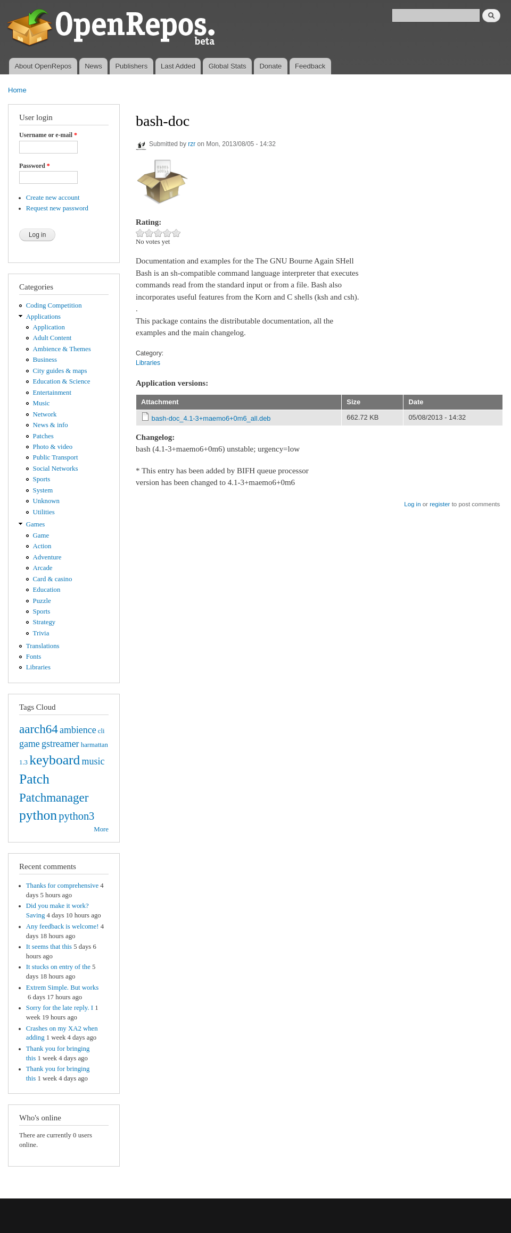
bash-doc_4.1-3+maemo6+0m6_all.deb (211, 418)
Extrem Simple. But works (62, 987)
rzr (191, 144)
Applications (43, 316)
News (93, 66)
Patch (34, 779)
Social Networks (55, 468)
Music (41, 403)
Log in (412, 504)
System (43, 490)
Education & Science (61, 381)
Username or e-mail (48, 135)
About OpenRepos (42, 66)
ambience (78, 730)
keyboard (54, 760)
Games (35, 524)
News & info (50, 425)
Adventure (47, 557)
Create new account (53, 197)
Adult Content (52, 338)
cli (101, 731)
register (440, 504)
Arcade (43, 568)
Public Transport (55, 457)
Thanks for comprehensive (62, 885)
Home (17, 90)
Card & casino (52, 579)
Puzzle (42, 601)
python (38, 815)
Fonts (33, 656)
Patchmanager (53, 797)
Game (41, 535)
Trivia (41, 633)
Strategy (44, 622)
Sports (42, 479)
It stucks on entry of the (58, 967)
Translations (43, 646)
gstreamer (60, 743)
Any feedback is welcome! (62, 926)
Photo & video (53, 446)
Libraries (38, 667)
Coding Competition (54, 305)
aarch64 (38, 729)
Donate (270, 66)
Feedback (310, 66)
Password (34, 165)
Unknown (46, 501)
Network (45, 414)
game (29, 743)
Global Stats (227, 66)
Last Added (178, 66)
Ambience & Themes (62, 349)
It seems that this (49, 946)
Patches (43, 436)
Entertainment (52, 392)
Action (42, 546)
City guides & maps (60, 371)
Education (47, 589)
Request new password (57, 208)
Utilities (44, 512)
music (93, 761)
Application (49, 327)
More (101, 829)
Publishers (131, 66)
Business (45, 359)
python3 (76, 816)
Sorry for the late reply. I (59, 1007)
